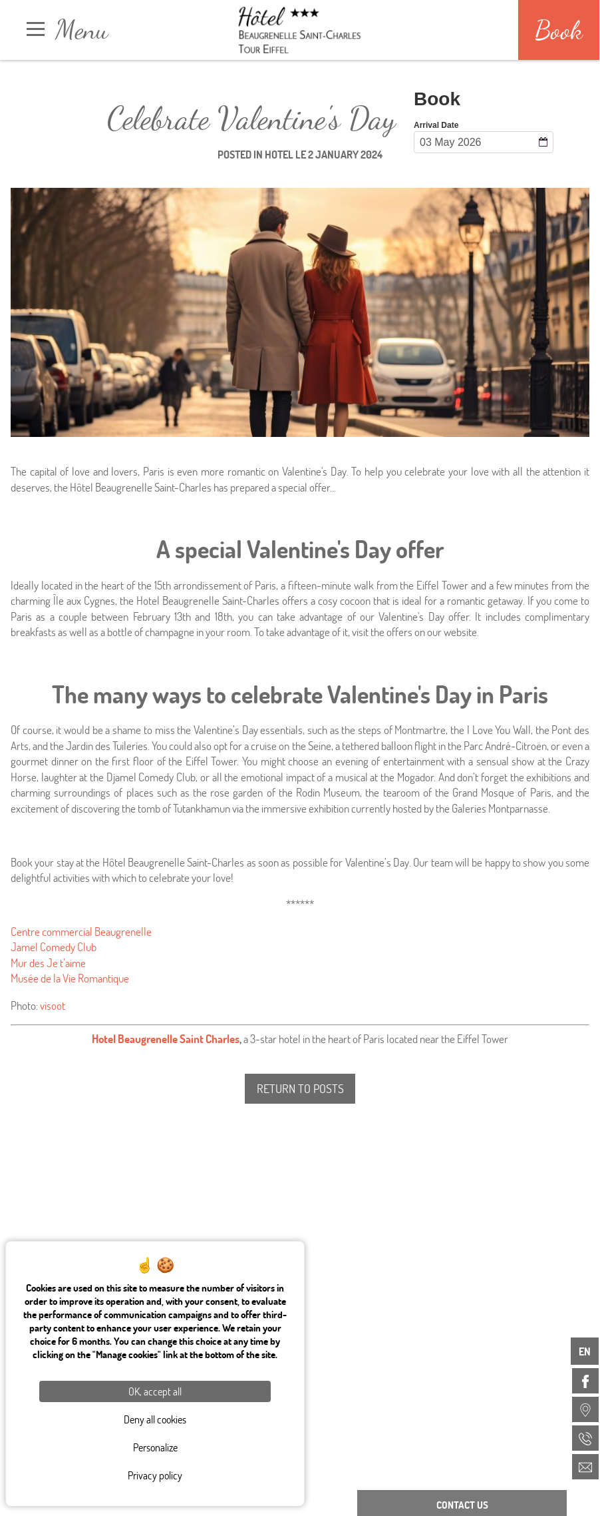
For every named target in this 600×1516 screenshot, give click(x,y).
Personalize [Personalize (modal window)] (155, 1447)
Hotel (279, 154)
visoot (52, 1005)
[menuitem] (585, 1380)
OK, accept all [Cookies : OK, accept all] (155, 1391)
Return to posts (300, 1088)
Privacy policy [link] (155, 1475)
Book (559, 30)
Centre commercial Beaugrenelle (81, 931)
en (585, 1351)
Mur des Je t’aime (48, 962)
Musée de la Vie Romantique (70, 978)
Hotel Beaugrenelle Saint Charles (165, 1038)
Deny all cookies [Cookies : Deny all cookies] (155, 1419)
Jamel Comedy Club (53, 946)
